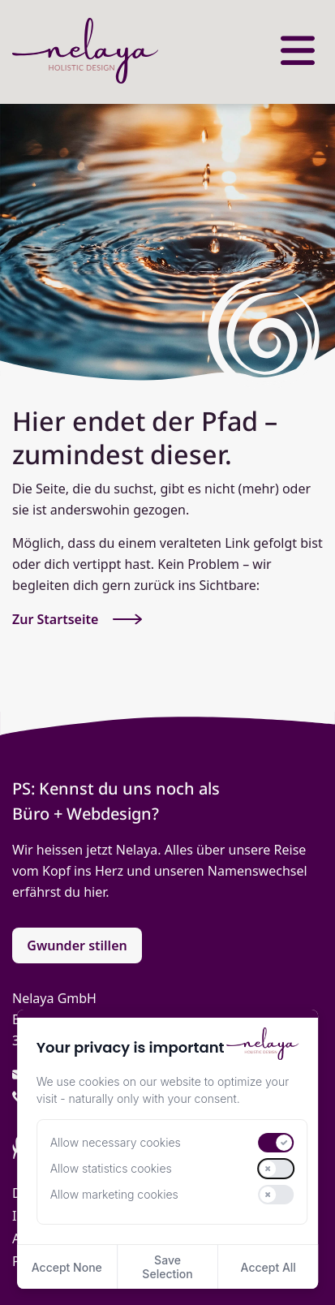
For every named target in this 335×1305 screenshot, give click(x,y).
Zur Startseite (77, 619)
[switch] (276, 1142)
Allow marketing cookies (114, 1194)
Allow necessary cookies (115, 1142)
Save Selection (167, 1267)
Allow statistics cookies (111, 1168)
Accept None (67, 1267)
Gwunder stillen (77, 945)
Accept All (268, 1267)
